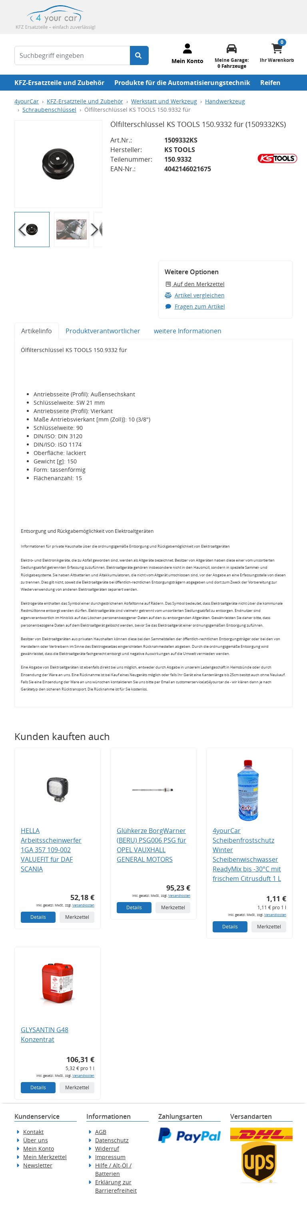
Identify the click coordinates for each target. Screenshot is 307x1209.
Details (38, 917)
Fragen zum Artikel (195, 306)
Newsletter (37, 1165)
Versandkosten (83, 905)
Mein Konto (38, 1148)
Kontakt (33, 1132)
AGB (100, 1132)
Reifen (270, 82)
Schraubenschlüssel (49, 109)
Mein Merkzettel (45, 1157)
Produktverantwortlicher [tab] (103, 330)
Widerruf (107, 1148)
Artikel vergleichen (195, 295)
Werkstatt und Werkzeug (164, 101)
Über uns (35, 1140)
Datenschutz (112, 1140)
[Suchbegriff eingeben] (72, 55)
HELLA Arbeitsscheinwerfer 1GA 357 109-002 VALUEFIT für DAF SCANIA (51, 849)
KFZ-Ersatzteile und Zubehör (59, 82)
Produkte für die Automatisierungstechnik (182, 82)
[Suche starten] (139, 55)
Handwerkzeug (225, 101)
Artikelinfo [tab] (36, 330)
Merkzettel (77, 917)
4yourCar (26, 101)
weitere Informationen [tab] (187, 330)
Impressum (110, 1157)
